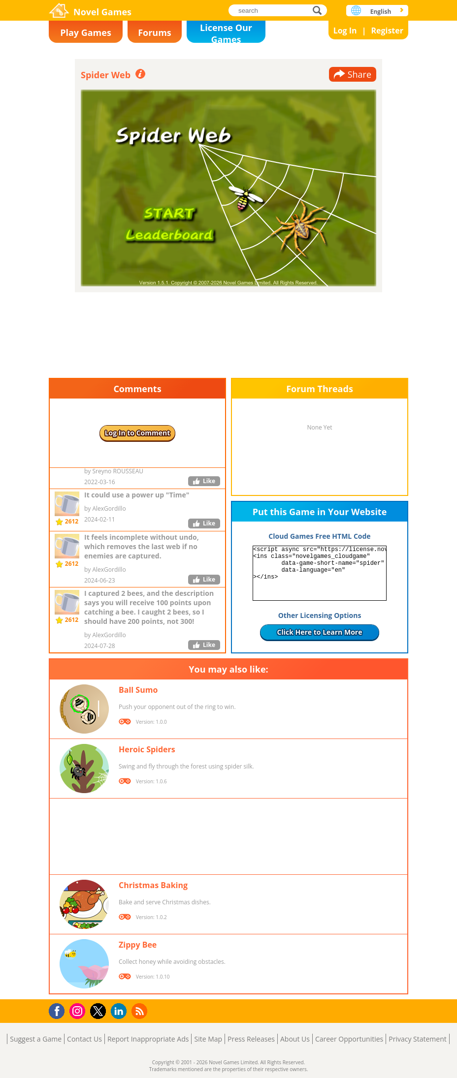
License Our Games (226, 32)
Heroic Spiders (147, 749)
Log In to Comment (137, 432)
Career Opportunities (349, 1039)
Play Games (85, 32)
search (320, 10)
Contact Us (84, 1039)
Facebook (59, 1010)
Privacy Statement (418, 1039)
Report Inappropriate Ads (148, 1039)
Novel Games (102, 12)
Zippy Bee (138, 944)
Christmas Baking (153, 885)
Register (387, 30)
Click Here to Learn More (319, 632)
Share (359, 74)
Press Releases (251, 1039)
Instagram (78, 1010)
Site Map (208, 1039)
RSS (140, 1011)
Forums (154, 32)
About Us (295, 1039)
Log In (345, 30)
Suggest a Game (36, 1039)
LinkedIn (120, 1011)
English (381, 11)
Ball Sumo (138, 689)
